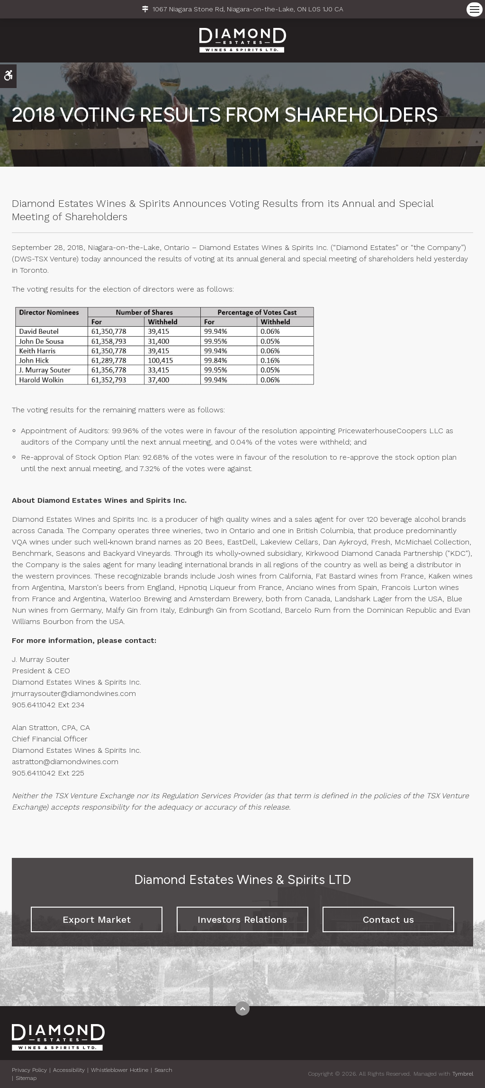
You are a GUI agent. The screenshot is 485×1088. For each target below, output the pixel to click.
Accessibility (69, 1070)
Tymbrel (462, 1073)
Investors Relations (242, 919)
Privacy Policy (29, 1070)
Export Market (97, 919)
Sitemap (26, 1078)
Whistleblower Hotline (119, 1070)
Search (163, 1070)
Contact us (388, 919)
